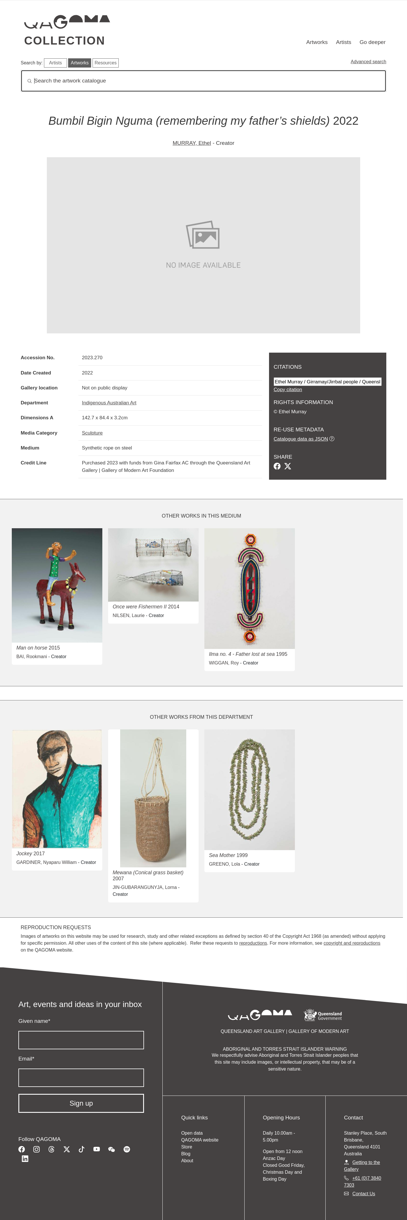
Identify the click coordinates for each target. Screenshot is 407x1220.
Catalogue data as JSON (301, 439)
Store (186, 1146)
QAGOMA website (199, 1140)
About (187, 1160)
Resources (105, 62)
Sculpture (92, 433)
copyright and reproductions (352, 943)
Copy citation (288, 389)
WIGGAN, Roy (224, 662)
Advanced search (368, 61)
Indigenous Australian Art (109, 403)
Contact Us (363, 1193)
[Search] (203, 81)
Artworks (317, 42)
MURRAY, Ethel (192, 143)
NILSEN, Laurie (129, 615)
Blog (185, 1153)
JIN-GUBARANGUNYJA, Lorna (145, 887)
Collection (64, 40)
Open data (192, 1133)
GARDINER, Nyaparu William (46, 862)
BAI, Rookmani (31, 656)
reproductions (253, 943)
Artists (343, 42)
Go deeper (373, 42)
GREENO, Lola (224, 864)
